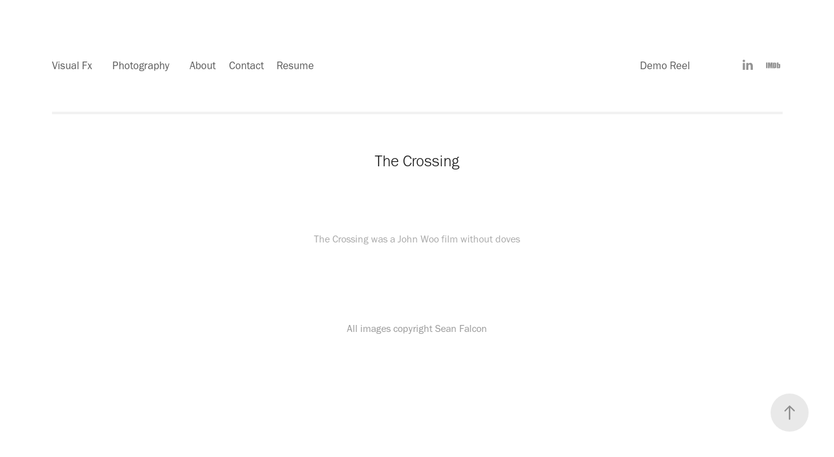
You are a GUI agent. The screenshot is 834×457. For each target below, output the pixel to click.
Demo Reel (665, 65)
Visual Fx (72, 65)
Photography (140, 65)
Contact (246, 65)
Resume (295, 65)
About (203, 65)
